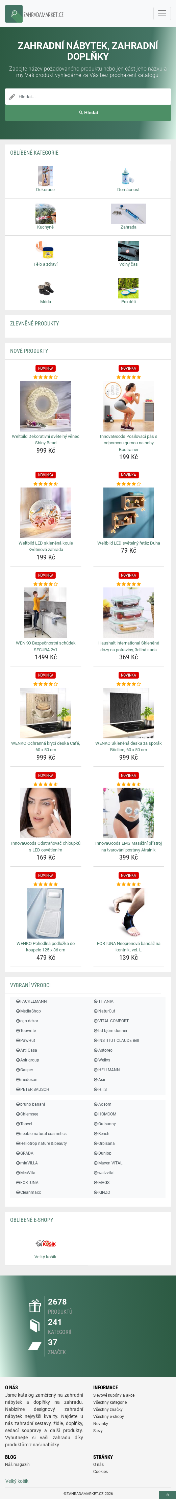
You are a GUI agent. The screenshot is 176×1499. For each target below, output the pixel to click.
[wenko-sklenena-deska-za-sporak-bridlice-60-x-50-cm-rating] (129, 684)
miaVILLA (26, 1163)
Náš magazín (17, 1464)
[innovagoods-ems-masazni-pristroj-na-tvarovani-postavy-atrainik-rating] (129, 784)
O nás (98, 1464)
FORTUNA (27, 1182)
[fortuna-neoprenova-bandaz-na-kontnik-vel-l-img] (129, 913)
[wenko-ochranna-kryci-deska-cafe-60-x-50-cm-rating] (45, 684)
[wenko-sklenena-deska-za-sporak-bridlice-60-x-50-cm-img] (129, 713)
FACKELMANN (31, 1001)
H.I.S (100, 1089)
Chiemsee (26, 1114)
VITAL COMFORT (111, 1021)
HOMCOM (104, 1114)
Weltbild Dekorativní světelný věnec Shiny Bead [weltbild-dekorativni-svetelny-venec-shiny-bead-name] (45, 440)
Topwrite (25, 1030)
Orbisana (104, 1143)
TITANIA (103, 1001)
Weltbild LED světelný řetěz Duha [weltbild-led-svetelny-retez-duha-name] (128, 543)
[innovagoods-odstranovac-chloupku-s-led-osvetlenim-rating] (45, 784)
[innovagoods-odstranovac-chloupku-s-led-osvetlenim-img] (45, 813)
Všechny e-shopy (108, 1416)
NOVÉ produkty (29, 351)
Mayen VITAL (107, 1163)
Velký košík (16, 1481)
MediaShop (28, 1011)
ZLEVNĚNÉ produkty (34, 323)
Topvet (23, 1124)
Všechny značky (108, 1409)
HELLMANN (106, 1070)
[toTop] (167, 1495)
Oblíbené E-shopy (31, 1220)
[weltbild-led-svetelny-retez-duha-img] (129, 513)
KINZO (101, 1192)
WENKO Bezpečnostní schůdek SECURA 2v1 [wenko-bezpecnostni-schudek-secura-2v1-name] (46, 646)
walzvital (104, 1173)
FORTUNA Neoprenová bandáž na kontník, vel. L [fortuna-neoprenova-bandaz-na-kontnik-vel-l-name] (128, 947)
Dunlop (102, 1153)
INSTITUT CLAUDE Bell (116, 1040)
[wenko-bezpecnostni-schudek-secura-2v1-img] (45, 612)
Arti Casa (26, 1050)
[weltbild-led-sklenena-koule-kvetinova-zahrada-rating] (45, 484)
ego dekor (26, 1021)
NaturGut (104, 1011)
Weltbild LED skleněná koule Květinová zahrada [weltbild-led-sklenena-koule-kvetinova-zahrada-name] (46, 546)
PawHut (25, 1040)
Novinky (100, 1423)
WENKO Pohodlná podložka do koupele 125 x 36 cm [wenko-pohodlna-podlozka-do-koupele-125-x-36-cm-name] (46, 947)
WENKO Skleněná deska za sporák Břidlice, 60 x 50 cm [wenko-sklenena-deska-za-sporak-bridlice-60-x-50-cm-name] (128, 747)
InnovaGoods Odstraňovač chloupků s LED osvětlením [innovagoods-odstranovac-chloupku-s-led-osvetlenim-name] (45, 846)
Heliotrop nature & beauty (41, 1143)
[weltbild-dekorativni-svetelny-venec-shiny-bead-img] (45, 406)
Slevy (98, 1430)
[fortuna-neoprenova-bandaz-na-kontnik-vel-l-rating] (129, 884)
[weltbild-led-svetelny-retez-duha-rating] (129, 484)
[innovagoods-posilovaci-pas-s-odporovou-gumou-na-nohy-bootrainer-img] (129, 406)
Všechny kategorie (110, 1402)
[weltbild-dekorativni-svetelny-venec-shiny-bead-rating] (45, 377)
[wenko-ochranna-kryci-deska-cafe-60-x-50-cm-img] (45, 713)
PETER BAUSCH (32, 1089)
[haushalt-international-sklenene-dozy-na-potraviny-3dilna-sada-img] (129, 612)
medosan (26, 1079)
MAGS (101, 1182)
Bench (101, 1133)
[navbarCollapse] (162, 13)
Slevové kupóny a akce (113, 1395)
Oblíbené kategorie (34, 153)
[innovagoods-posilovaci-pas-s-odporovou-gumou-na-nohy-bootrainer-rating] (129, 377)
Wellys (101, 1060)
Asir (99, 1079)
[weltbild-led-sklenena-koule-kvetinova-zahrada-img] (45, 513)
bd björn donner (110, 1030)
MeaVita (25, 1173)
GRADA (24, 1153)
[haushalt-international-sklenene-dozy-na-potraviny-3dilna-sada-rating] (129, 584)
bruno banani (30, 1104)
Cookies (100, 1471)
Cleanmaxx (28, 1192)
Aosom (102, 1104)
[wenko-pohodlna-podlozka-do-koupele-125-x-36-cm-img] (45, 913)
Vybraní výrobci (30, 985)
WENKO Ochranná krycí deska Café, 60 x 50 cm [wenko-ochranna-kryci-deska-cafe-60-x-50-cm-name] (45, 747)
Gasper (24, 1070)
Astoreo (102, 1050)
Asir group (27, 1060)
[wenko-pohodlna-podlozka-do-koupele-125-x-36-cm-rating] (45, 884)
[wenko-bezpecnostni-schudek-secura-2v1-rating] (45, 584)
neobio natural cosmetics (41, 1133)
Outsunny (104, 1124)
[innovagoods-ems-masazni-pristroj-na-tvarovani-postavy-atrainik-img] (129, 813)
